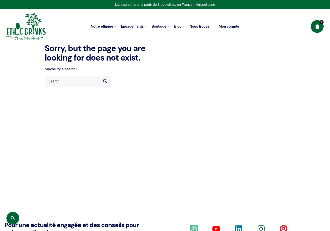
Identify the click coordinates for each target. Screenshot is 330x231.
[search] (105, 81)
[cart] (317, 26)
